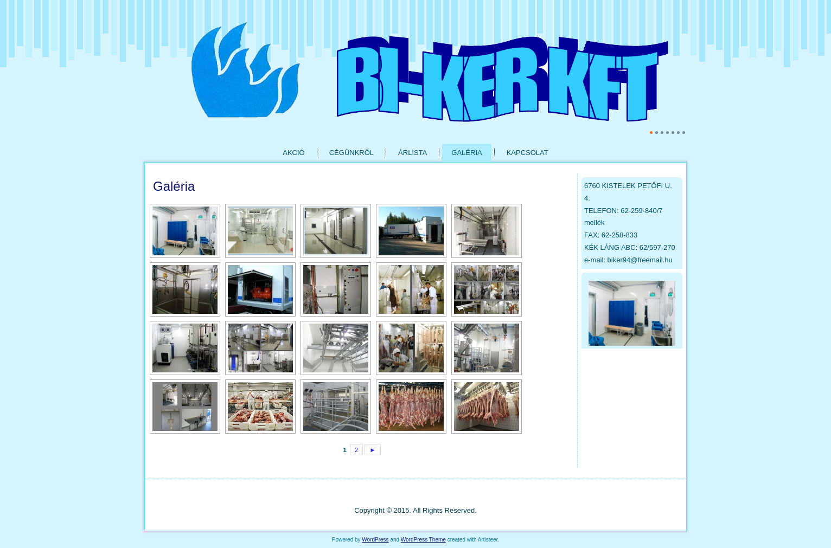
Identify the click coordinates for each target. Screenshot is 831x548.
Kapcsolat (527, 153)
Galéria (466, 153)
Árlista (412, 153)
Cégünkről (351, 153)
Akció (293, 153)
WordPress (375, 540)
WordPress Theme (423, 540)
